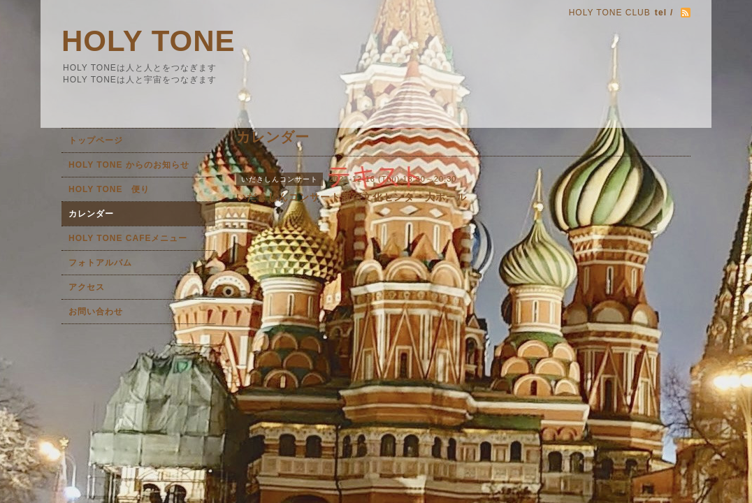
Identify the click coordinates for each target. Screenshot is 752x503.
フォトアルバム (100, 263)
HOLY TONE (149, 40)
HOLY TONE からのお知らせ (128, 165)
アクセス (86, 287)
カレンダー (91, 214)
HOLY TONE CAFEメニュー (127, 238)
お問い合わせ (95, 311)
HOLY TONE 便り (109, 189)
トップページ (95, 140)
